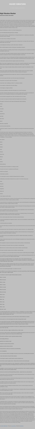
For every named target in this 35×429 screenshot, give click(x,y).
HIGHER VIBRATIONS (17, 4)
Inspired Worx (13, 425)
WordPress (22, 425)
